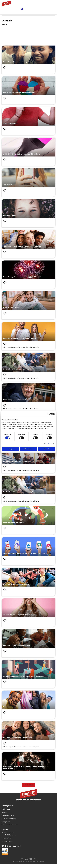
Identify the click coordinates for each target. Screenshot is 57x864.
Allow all (46, 449)
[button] (28, 785)
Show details (48, 444)
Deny (10, 449)
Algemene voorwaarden (30, 861)
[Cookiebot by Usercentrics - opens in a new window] (48, 414)
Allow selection (28, 449)
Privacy (41, 861)
